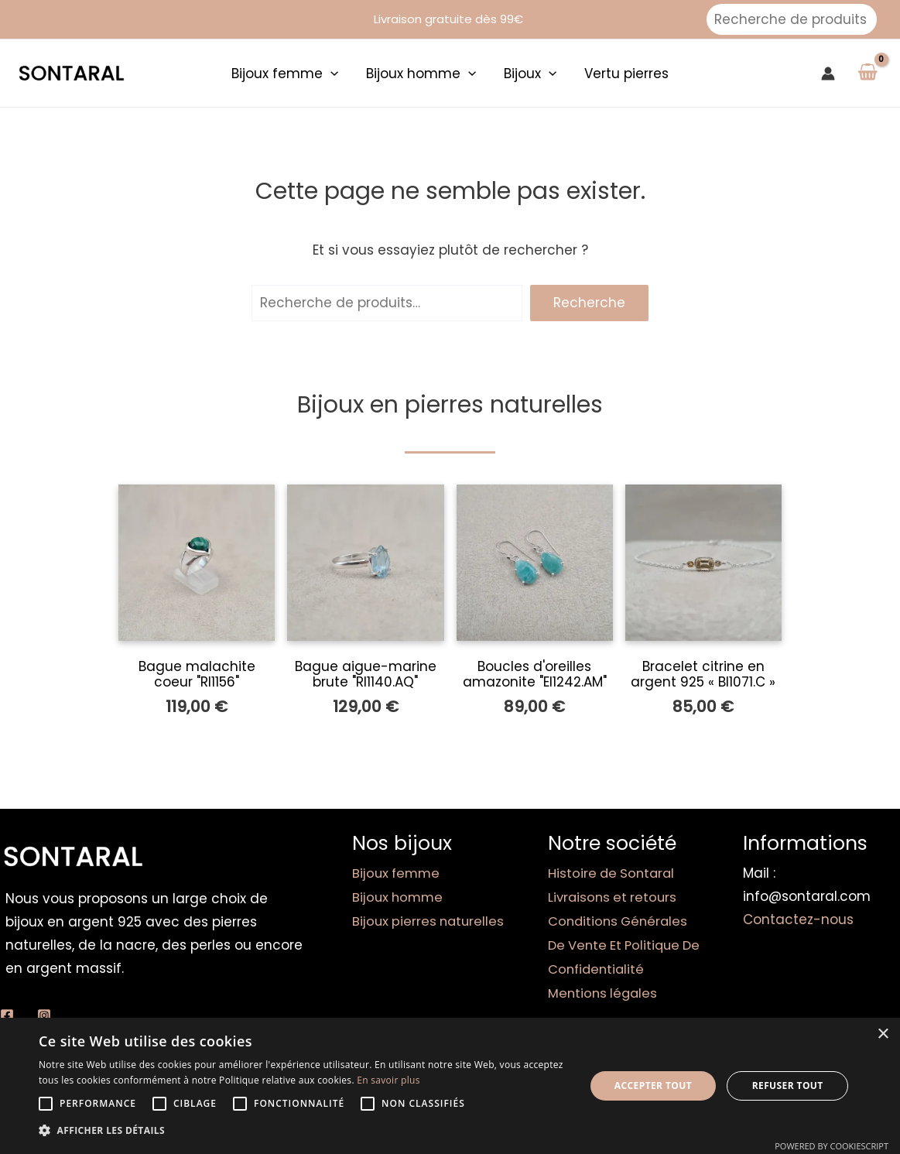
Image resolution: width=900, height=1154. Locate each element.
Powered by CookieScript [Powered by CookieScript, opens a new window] (831, 1146)
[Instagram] (44, 1015)
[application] (332, 73)
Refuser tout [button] (787, 1085)
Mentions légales (604, 989)
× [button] (882, 1034)
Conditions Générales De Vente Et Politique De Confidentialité (620, 942)
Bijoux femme (397, 873)
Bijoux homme (399, 896)
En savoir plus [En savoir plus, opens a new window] (388, 1080)
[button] (303, 1130)
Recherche (589, 302)
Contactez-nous (798, 919)
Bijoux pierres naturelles (430, 919)
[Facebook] (7, 1015)
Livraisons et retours (614, 896)
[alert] (450, 1086)
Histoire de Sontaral (613, 873)
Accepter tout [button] (653, 1085)
